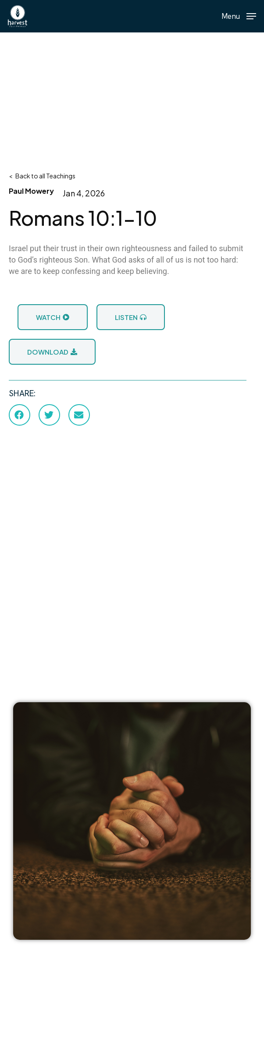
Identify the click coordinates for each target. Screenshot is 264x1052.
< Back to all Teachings (42, 176)
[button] (238, 15)
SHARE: (22, 393)
